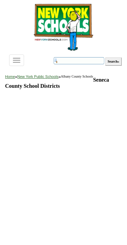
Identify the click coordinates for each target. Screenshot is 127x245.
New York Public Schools (38, 77)
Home (10, 77)
